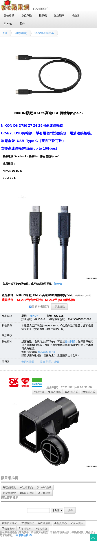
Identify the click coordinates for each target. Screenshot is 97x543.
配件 (5, 33)
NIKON (34, 315)
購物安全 (8, 528)
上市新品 (26, 487)
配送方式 (88, 391)
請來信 (58, 283)
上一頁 (39, 391)
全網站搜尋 (27, 361)
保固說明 (77, 523)
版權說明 (25, 528)
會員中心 (60, 523)
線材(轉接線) (21, 33)
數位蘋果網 (9, 523)
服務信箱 (22, 535)
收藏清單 (44, 523)
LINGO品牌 (44, 487)
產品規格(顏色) (46, 351)
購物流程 (27, 523)
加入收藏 (54, 391)
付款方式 (71, 391)
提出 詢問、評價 (49, 361)
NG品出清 (27, 492)
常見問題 (41, 528)
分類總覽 (44, 492)
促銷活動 (9, 487)
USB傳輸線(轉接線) (44, 33)
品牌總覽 (9, 492)
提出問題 (70, 341)
